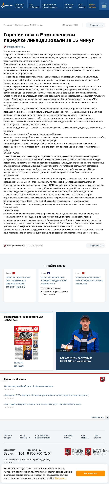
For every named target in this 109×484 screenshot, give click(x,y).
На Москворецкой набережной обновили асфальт (29, 386)
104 (21, 453)
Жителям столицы (68, 436)
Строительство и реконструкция (43, 436)
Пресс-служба (97, 436)
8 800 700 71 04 (39, 453)
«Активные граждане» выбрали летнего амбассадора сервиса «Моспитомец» (42, 404)
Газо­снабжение (25, 436)
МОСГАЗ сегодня (8, 436)
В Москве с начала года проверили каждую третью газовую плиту (54, 280)
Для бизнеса (85, 436)
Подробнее (60, 478)
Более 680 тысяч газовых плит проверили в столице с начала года (89, 280)
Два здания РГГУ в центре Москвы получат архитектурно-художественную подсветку (46, 395)
